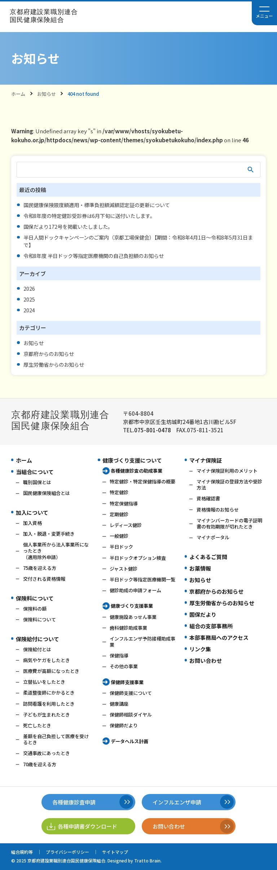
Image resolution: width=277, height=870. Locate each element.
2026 (29, 288)
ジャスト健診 (123, 568)
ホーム (18, 93)
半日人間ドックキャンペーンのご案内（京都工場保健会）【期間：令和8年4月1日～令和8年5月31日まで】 (138, 241)
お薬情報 (200, 568)
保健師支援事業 (127, 682)
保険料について (35, 598)
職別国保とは (37, 482)
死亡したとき (37, 725)
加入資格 (32, 522)
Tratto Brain (147, 860)
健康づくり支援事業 (132, 605)
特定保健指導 (124, 503)
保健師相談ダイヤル (131, 714)
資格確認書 (208, 498)
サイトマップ (115, 852)
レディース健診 (126, 525)
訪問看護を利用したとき (49, 703)
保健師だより (124, 725)
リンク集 (200, 649)
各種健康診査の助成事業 (136, 470)
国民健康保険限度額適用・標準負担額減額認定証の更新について (96, 205)
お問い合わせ (205, 660)
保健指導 (119, 655)
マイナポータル (213, 537)
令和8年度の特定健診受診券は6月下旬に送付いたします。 (89, 215)
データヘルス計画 (129, 741)
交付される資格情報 (44, 578)
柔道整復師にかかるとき (49, 692)
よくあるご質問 (208, 557)
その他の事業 (124, 666)
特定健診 (119, 492)
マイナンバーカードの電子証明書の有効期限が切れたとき (229, 523)
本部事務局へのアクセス (219, 637)
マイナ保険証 (205, 460)
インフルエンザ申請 (177, 802)
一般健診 (119, 535)
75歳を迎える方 (39, 568)
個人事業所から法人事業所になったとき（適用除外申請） (56, 550)
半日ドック (121, 546)
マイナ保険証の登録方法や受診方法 (229, 484)
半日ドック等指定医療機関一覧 (142, 579)
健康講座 (119, 703)
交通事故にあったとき (46, 753)
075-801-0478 (152, 430)
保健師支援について (131, 693)
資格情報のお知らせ (218, 509)
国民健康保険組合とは (46, 493)
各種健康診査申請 (74, 802)
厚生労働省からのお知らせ (53, 364)
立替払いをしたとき (44, 681)
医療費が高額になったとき (51, 671)
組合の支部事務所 (211, 626)
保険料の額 (35, 608)
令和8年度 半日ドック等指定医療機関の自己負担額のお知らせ (93, 255)
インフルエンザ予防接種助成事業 (142, 641)
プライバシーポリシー (67, 852)
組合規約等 (22, 852)
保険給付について (37, 639)
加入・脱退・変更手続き (49, 533)
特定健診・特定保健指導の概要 (142, 481)
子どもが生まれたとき (46, 714)
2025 (29, 299)
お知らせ (46, 93)
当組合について (35, 472)
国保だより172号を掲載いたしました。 (68, 226)
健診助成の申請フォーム (135, 590)
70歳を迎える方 (39, 764)
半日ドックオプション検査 (138, 557)
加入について (32, 512)
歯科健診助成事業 (128, 627)
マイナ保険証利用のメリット (227, 470)
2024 (29, 310)
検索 (251, 169)
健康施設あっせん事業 (133, 617)
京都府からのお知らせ (48, 353)
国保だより (202, 614)
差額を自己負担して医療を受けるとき (56, 739)
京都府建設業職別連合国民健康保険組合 (44, 15)
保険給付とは (37, 649)
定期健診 (119, 514)
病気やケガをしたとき (46, 660)
